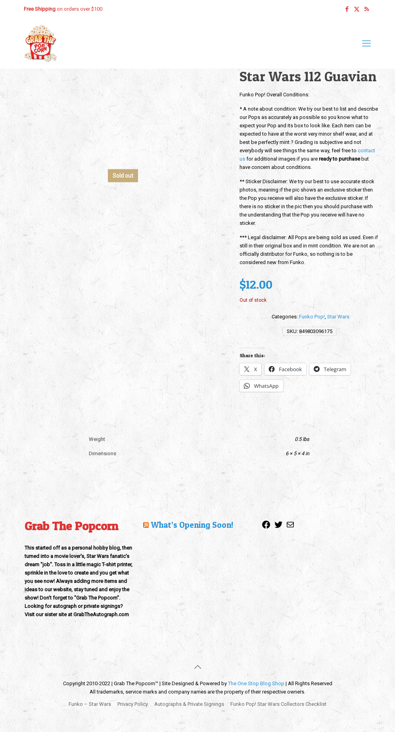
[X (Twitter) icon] (357, 9)
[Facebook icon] (347, 9)
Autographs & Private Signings (189, 704)
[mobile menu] (366, 43)
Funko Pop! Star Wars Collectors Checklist (278, 704)
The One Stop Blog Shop (256, 683)
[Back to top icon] (197, 667)
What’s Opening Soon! (192, 525)
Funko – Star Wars (90, 704)
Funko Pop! (312, 317)
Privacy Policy (132, 704)
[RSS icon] (367, 9)
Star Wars (338, 317)
